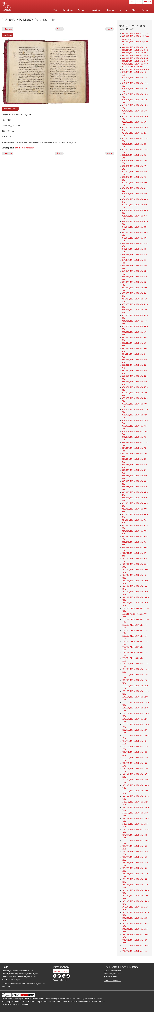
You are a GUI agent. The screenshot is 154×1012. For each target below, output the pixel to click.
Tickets (139, 2)
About (135, 10)
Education (96, 10)
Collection (110, 10)
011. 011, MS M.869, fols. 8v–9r (135, 67)
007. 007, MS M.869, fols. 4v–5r (135, 55)
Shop (132, 2)
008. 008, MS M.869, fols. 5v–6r (135, 58)
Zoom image (7, 35)
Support (146, 10)
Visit (56, 10)
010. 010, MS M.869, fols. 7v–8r (135, 64)
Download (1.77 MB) (10, 109)
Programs (82, 10)
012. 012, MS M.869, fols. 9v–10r (135, 69)
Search (147, 2)
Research (123, 10)
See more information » (25, 147)
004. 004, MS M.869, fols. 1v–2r (135, 47)
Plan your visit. (51, 14)
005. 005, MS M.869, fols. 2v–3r (135, 50)
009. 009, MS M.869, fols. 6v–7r (135, 61)
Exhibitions (68, 10)
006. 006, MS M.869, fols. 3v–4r (135, 53)
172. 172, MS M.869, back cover (135, 951)
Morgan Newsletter (60, 971)
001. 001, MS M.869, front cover (135, 33)
